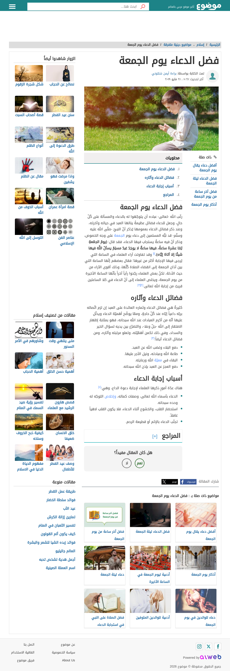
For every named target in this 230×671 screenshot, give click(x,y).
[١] (154, 253)
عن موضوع (68, 645)
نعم (139, 463)
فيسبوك (191, 481)
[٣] (138, 285)
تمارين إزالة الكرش (61, 517)
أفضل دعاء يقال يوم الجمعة (205, 168)
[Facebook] (217, 646)
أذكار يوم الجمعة (204, 204)
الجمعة (119, 235)
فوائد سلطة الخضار (60, 500)
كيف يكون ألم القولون (58, 534)
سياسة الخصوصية (63, 652)
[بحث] (143, 7)
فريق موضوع (25, 660)
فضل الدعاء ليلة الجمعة (205, 181)
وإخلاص (110, 396)
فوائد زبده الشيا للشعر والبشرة (51, 543)
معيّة (158, 360)
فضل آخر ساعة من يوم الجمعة (205, 194)
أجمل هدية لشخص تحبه (57, 560)
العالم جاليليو (65, 551)
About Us (68, 660)
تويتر (174, 481)
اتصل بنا (29, 645)
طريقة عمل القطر (62, 491)
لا (127, 463)
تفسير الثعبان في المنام (56, 525)
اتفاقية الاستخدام (22, 652)
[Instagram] (199, 646)
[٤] (99, 387)
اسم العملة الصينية (60, 568)
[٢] (141, 285)
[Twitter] (208, 646)
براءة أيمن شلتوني (164, 73)
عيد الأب (69, 509)
